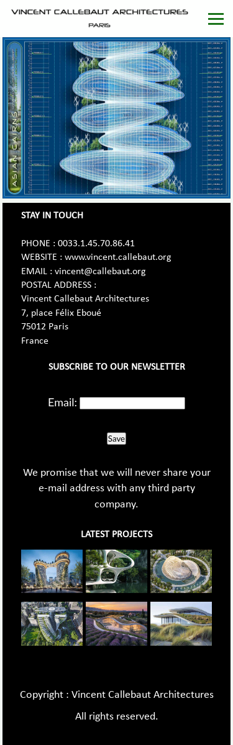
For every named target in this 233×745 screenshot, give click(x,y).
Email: (62, 402)
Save (116, 439)
